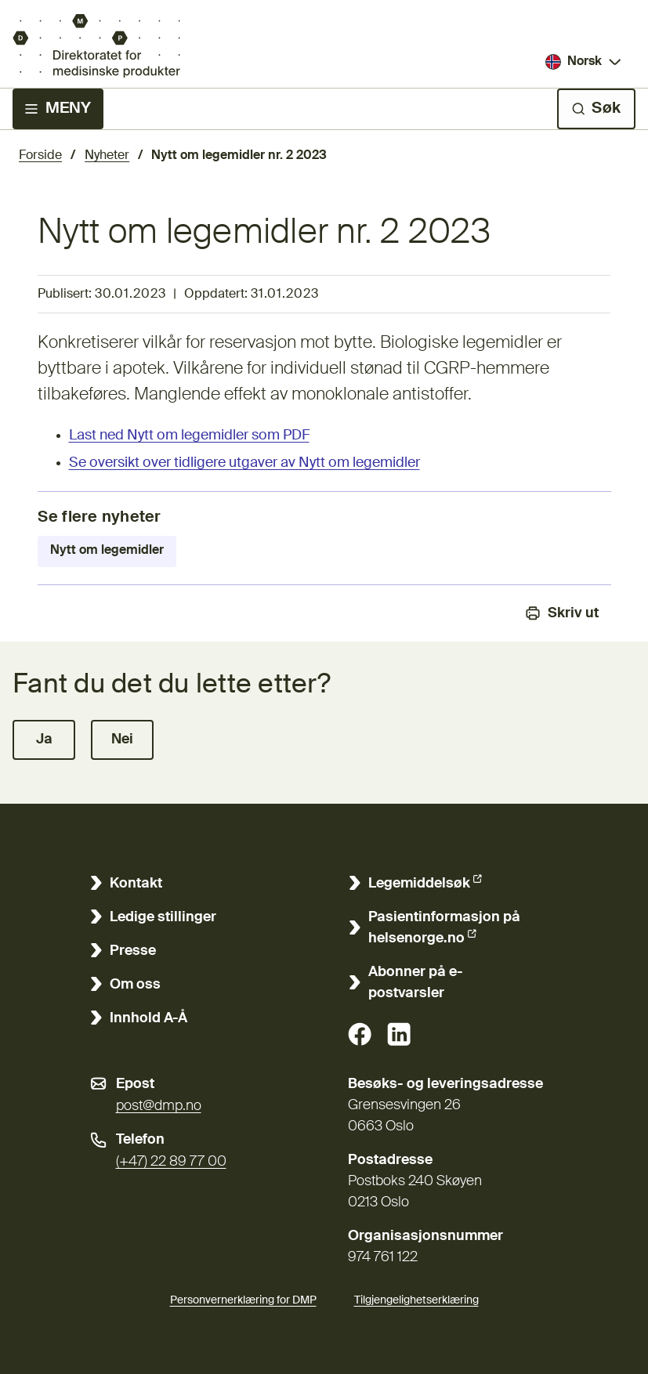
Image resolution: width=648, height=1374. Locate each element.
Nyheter (107, 156)
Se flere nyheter (99, 518)
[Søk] (596, 109)
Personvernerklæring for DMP (243, 1300)
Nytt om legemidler (107, 550)
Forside (40, 156)
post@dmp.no (158, 1106)
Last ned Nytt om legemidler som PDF (189, 435)
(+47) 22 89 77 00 (171, 1162)
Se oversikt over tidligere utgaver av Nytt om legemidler (244, 463)
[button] (44, 740)
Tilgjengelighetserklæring (416, 1298)
